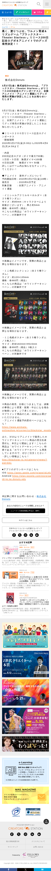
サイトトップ (7, 19)
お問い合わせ (38, 847)
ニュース (5, 27)
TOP (46, 821)
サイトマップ (13, 847)
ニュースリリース (22, 19)
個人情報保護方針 (12, 841)
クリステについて (38, 841)
